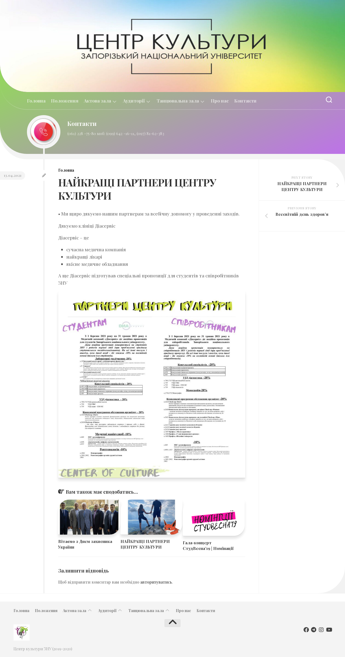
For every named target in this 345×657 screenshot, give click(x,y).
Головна (36, 100)
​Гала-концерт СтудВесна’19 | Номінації (208, 545)
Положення (64, 100)
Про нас (220, 100)
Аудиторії (134, 101)
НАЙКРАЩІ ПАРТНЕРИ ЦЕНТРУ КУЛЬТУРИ (145, 544)
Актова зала (97, 101)
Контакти (245, 100)
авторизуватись (156, 582)
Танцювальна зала (178, 101)
